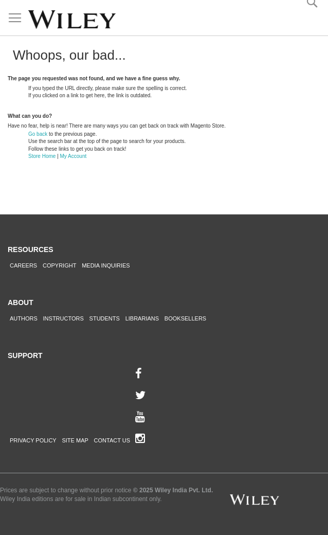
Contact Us (112, 440)
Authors (24, 318)
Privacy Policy (33, 440)
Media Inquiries (106, 265)
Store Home (42, 156)
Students (104, 318)
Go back (37, 134)
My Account (73, 156)
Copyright (59, 265)
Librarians (142, 318)
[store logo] (72, 19)
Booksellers (185, 318)
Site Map (75, 440)
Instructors (63, 318)
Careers (23, 265)
